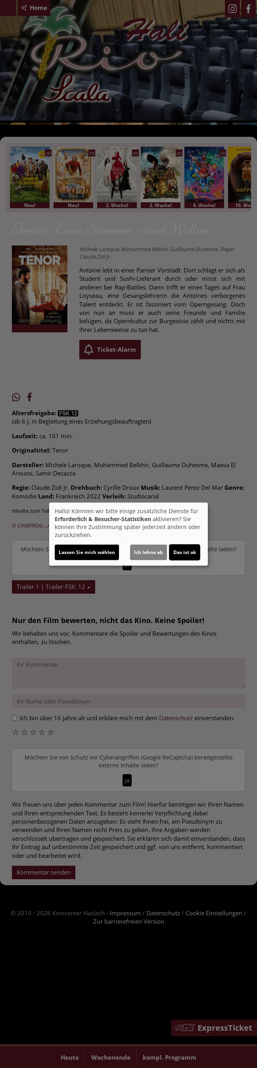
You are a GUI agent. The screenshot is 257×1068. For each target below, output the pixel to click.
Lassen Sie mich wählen (87, 552)
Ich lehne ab (148, 552)
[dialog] (128, 534)
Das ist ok (184, 552)
